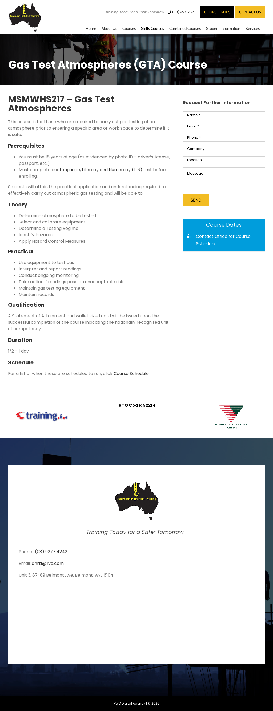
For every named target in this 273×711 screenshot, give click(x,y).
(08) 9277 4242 (183, 12)
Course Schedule (131, 373)
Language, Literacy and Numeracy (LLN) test (106, 170)
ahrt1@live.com (48, 563)
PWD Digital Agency (129, 703)
